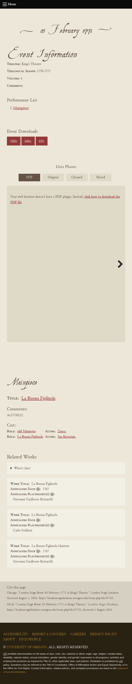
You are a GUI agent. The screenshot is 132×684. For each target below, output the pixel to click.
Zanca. (62, 431)
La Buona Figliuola (38, 398)
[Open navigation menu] (5, 4)
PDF (29, 177)
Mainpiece (21, 108)
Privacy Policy (103, 634)
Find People (30, 639)
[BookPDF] (66, 271)
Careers (78, 634)
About (9, 639)
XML (28, 141)
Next (118, 264)
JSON (13, 141)
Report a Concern (49, 634)
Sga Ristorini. (67, 437)
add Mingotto (26, 431)
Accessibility (15, 634)
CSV (41, 141)
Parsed (100, 177)
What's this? (22, 468)
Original (53, 177)
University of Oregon (26, 647)
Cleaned (76, 177)
